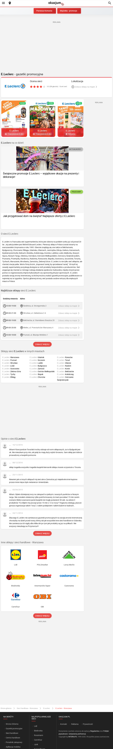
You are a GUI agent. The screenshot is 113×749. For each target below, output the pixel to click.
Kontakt (63, 724)
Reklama (75, 724)
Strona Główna (12, 724)
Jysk (36, 744)
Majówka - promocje (68, 11)
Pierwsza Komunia (44, 11)
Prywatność (88, 724)
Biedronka (38, 731)
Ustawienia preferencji (77, 734)
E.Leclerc (46, 708)
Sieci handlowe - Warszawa (27, 708)
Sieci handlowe (12, 733)
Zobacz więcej (42, 344)
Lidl (35, 726)
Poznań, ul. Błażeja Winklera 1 (35, 335)
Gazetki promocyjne (14, 728)
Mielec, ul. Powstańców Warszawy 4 (38, 328)
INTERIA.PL (72, 737)
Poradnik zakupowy (14, 742)
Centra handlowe (13, 738)
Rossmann (38, 735)
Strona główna (6, 708)
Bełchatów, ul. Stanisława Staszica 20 (38, 320)
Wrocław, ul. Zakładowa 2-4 (34, 313)
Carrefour (38, 740)
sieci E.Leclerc (18, 290)
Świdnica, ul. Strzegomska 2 (34, 306)
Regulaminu (94, 731)
